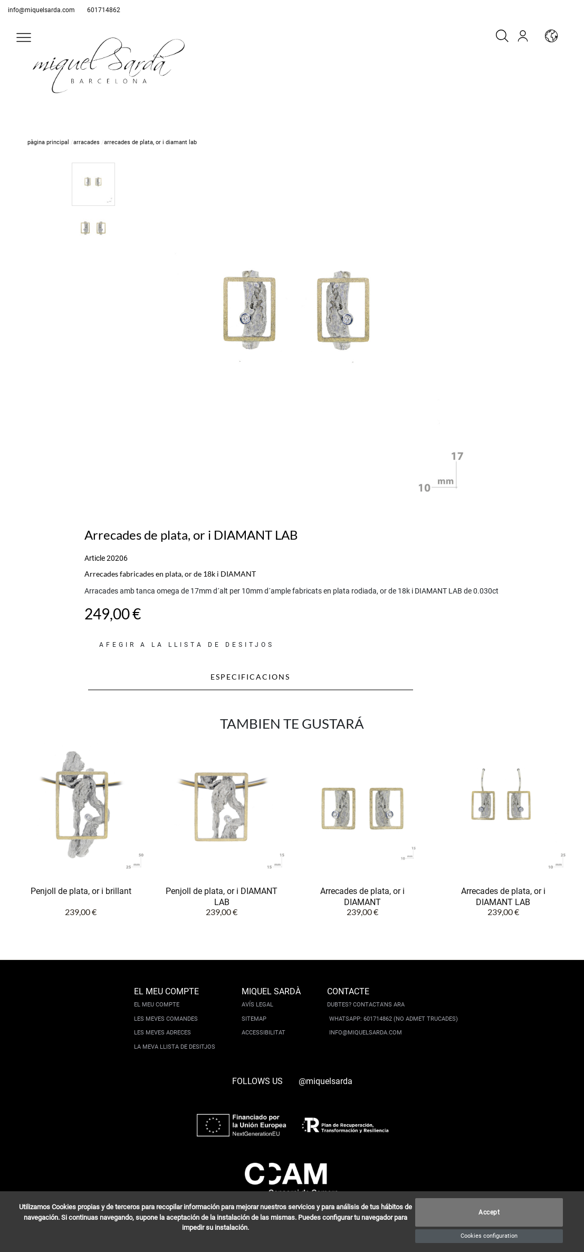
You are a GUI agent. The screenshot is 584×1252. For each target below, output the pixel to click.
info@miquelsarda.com (41, 10)
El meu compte (156, 1004)
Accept (489, 1212)
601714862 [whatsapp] (103, 10)
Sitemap (254, 1018)
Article (94, 558)
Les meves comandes (166, 1018)
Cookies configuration (489, 1235)
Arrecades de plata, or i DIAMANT (362, 896)
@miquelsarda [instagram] (325, 1081)
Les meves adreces (162, 1032)
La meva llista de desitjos (174, 1046)
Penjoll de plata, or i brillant (81, 891)
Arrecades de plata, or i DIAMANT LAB (503, 896)
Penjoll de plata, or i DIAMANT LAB (221, 896)
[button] (24, 37)
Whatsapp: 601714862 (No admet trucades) (393, 1018)
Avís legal (257, 1004)
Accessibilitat (263, 1032)
